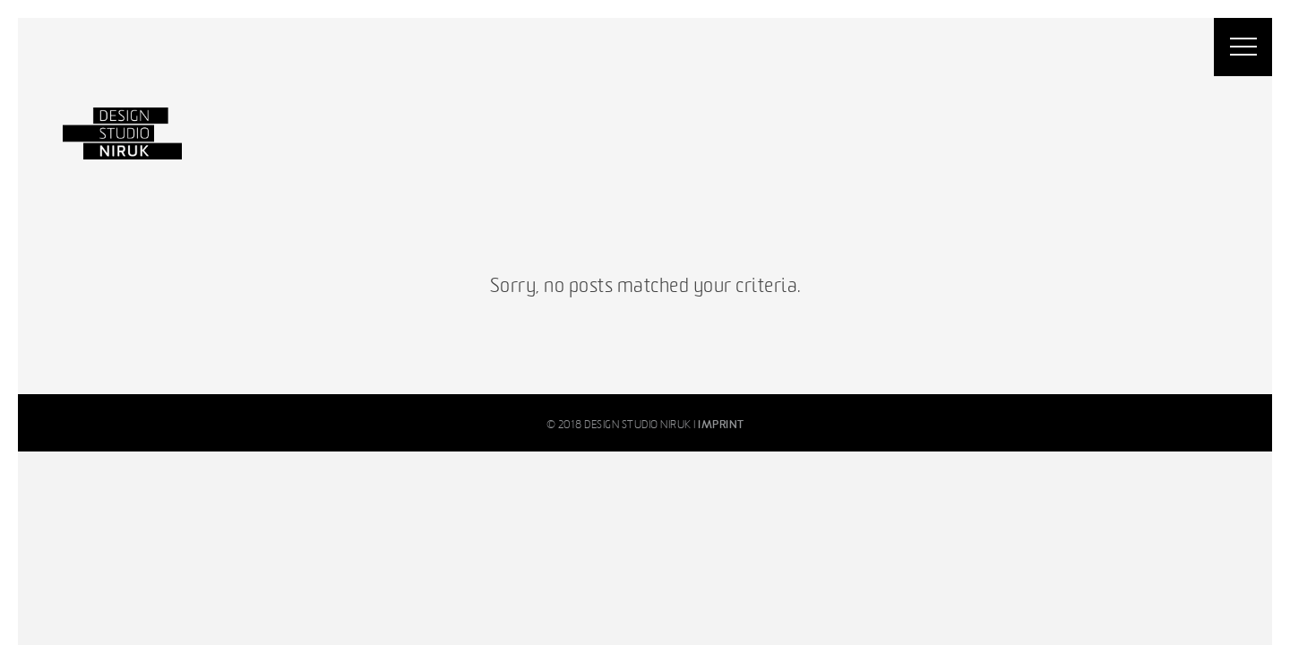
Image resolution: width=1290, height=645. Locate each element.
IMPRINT (721, 424)
